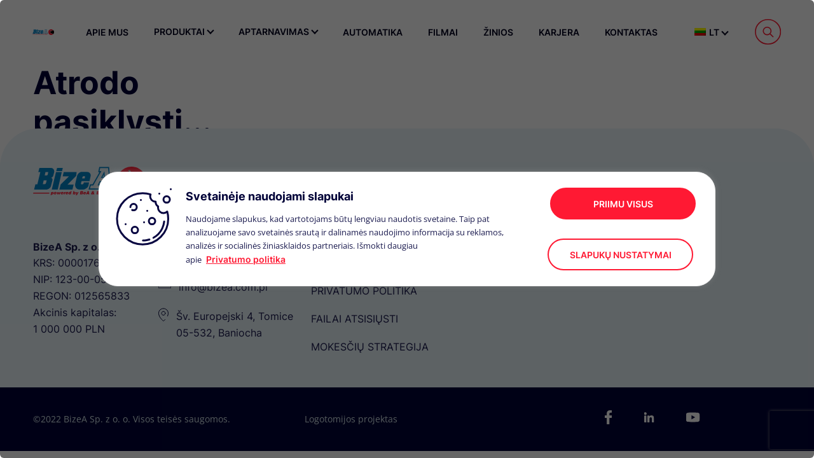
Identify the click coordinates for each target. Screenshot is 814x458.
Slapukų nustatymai (621, 254)
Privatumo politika (246, 259)
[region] (407, 229)
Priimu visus (623, 203)
